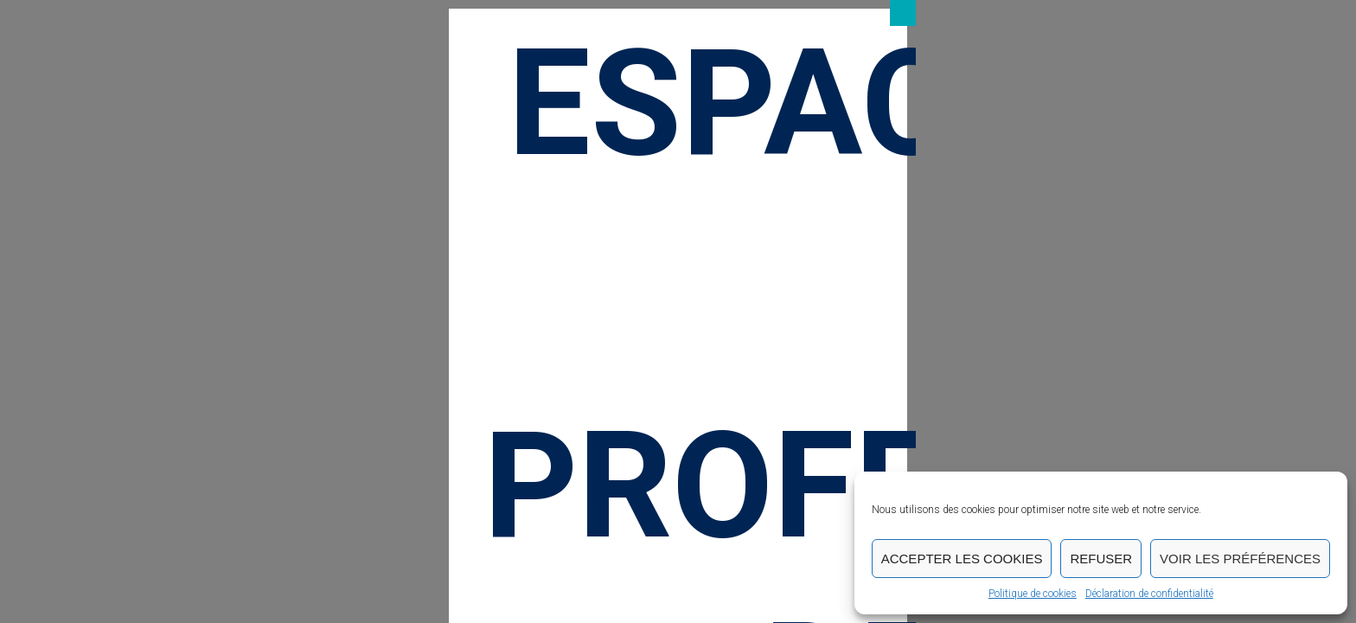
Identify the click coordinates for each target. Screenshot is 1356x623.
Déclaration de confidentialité (1149, 594)
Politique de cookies (1032, 594)
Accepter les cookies (962, 558)
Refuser (1101, 558)
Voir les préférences (1240, 558)
